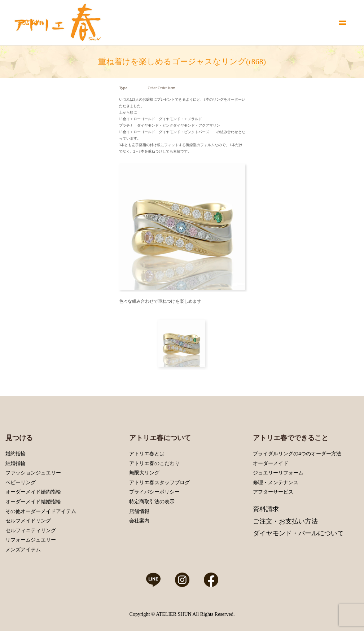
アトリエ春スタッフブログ (159, 482)
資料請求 (266, 509)
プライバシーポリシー (154, 492)
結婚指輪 (15, 463)
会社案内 (139, 520)
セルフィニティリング (30, 530)
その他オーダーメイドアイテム (40, 511)
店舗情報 (139, 511)
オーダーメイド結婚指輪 (33, 501)
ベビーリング (20, 482)
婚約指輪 (15, 453)
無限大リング (144, 473)
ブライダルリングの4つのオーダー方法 (297, 453)
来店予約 (29, 22)
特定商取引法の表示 (152, 501)
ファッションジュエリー (33, 473)
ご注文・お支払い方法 (285, 521)
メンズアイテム (23, 549)
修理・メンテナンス (275, 482)
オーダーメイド (270, 463)
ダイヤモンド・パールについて (298, 533)
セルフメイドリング (28, 520)
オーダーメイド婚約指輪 (33, 492)
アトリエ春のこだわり (154, 463)
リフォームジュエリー (30, 540)
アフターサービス (273, 492)
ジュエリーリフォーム (278, 473)
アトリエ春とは (147, 453)
